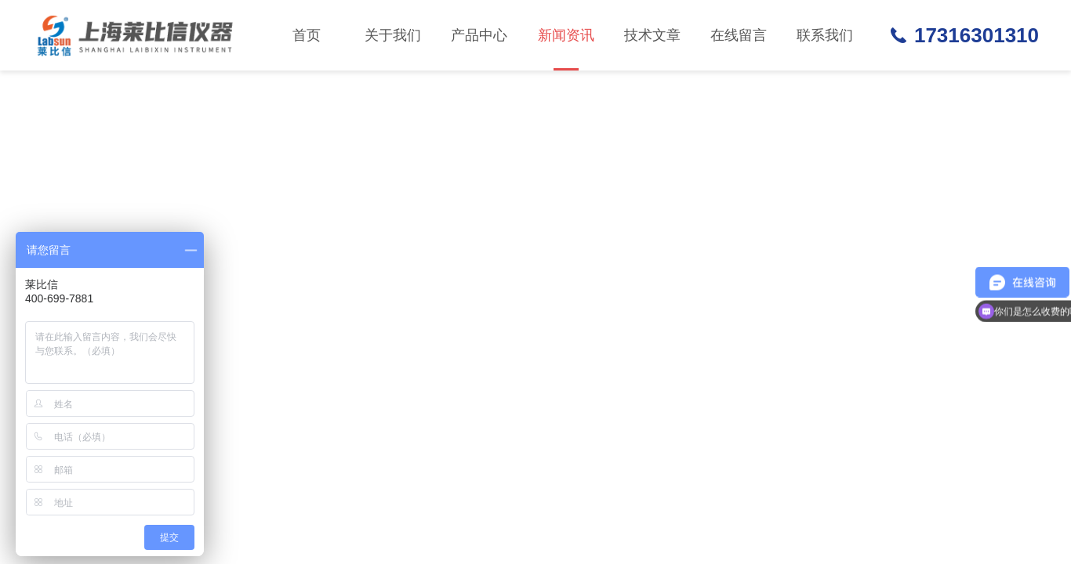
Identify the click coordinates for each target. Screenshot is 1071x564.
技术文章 (652, 35)
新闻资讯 (566, 48)
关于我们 (393, 35)
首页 (306, 35)
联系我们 (825, 35)
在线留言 (738, 35)
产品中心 (479, 35)
